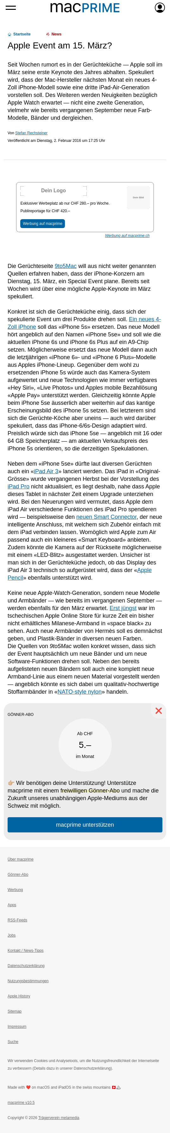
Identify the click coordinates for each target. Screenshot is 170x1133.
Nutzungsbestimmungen (28, 981)
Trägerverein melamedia (58, 1118)
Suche (13, 1042)
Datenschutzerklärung (26, 966)
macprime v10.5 (21, 1102)
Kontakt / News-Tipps (26, 950)
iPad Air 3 (46, 471)
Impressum (17, 1026)
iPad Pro (18, 486)
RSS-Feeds (17, 920)
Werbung (15, 890)
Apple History (19, 996)
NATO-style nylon (80, 692)
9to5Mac (66, 266)
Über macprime (21, 859)
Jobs (12, 935)
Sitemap (15, 1011)
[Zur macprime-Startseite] (85, 7)
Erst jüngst (123, 608)
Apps (12, 905)
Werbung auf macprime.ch (127, 235)
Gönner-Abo (18, 874)
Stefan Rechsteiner (31, 133)
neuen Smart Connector (106, 517)
